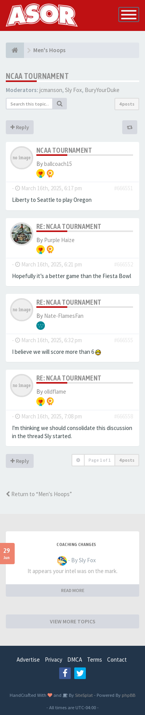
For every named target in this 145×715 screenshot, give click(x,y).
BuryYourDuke (102, 90)
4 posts (127, 104)
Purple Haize (59, 240)
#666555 (123, 340)
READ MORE (72, 590)
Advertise (28, 659)
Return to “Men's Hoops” (39, 494)
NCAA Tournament (37, 76)
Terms (94, 659)
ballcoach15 (58, 163)
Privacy (53, 659)
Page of (100, 460)
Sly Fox (73, 90)
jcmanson (50, 90)
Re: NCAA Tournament (69, 226)
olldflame (55, 391)
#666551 (123, 188)
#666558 (123, 416)
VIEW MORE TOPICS (73, 621)
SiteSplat (83, 695)
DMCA (74, 659)
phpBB (128, 695)
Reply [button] (19, 127)
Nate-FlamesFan (64, 315)
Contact (117, 659)
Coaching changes (76, 544)
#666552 (123, 264)
